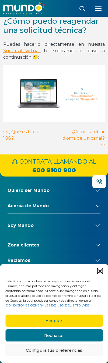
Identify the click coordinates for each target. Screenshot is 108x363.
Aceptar (54, 320)
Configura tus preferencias (54, 350)
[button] (100, 270)
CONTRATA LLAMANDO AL (54, 166)
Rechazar (54, 335)
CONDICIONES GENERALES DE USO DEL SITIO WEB (47, 305)
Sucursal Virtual (21, 50)
